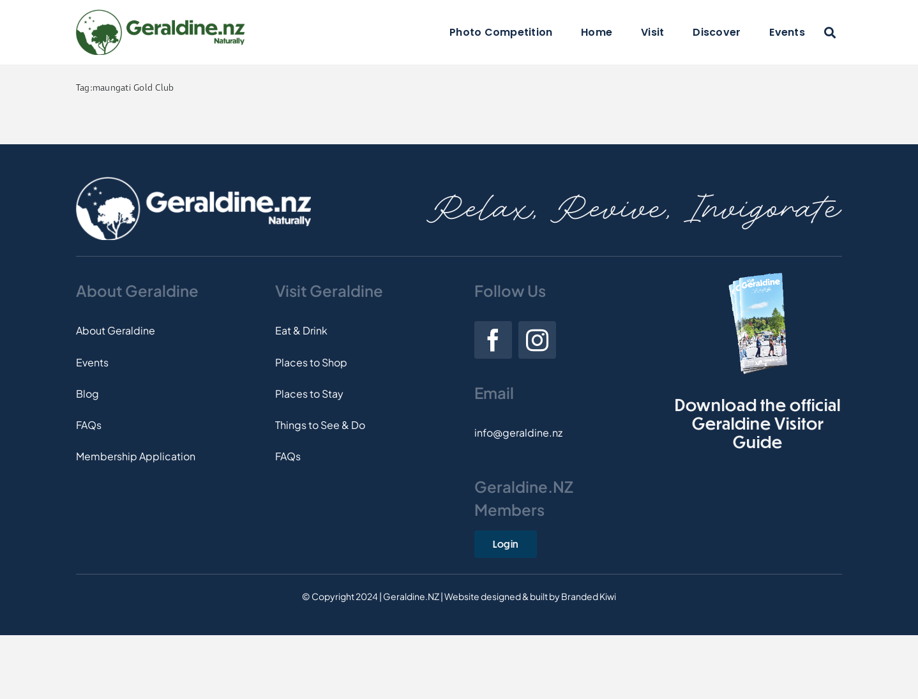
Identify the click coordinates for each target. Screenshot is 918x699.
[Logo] (160, 14)
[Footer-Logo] (193, 181)
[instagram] (537, 340)
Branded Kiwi (588, 596)
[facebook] (493, 340)
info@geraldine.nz (518, 432)
